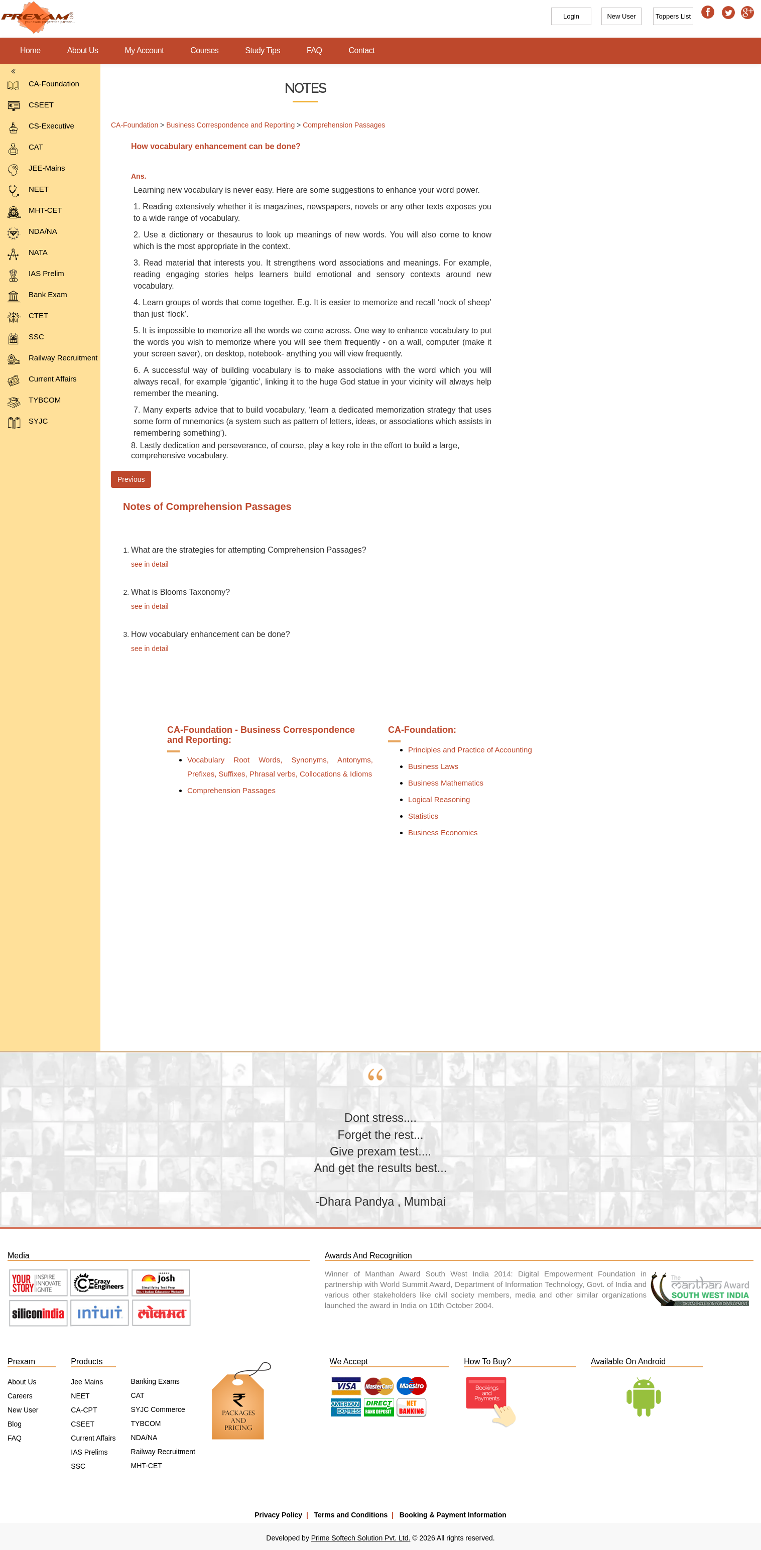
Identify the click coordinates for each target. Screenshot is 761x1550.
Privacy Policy (278, 1515)
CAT (25, 149)
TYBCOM (34, 402)
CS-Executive (41, 127)
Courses (204, 50)
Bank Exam (37, 296)
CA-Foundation (43, 85)
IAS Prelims (89, 1452)
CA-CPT (84, 1410)
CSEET (31, 106)
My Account (144, 50)
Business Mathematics (445, 783)
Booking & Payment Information (453, 1515)
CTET (28, 317)
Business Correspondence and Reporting (230, 125)
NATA (28, 254)
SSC (26, 338)
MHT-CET (35, 212)
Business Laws (433, 766)
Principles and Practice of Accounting (470, 749)
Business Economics (442, 832)
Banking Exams (155, 1381)
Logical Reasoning (439, 799)
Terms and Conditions (351, 1515)
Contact (362, 50)
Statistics (423, 816)
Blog (15, 1424)
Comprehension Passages (344, 125)
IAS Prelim (36, 275)
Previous (131, 479)
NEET (28, 191)
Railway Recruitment (53, 359)
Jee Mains (87, 1382)
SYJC (28, 423)
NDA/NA (32, 233)
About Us (82, 50)
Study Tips (262, 50)
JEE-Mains (36, 170)
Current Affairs (42, 380)
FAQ (314, 50)
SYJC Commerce (158, 1409)
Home (30, 50)
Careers (20, 1396)
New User (23, 1410)
